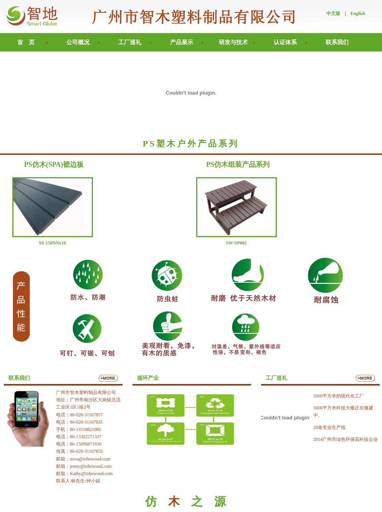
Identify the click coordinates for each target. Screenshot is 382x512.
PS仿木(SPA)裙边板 (54, 164)
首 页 (26, 42)
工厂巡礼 (129, 42)
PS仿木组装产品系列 (238, 164)
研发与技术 (233, 42)
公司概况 (77, 42)
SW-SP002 (236, 243)
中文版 (333, 13)
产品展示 (181, 42)
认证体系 (285, 42)
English (358, 13)
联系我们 (337, 42)
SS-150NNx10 (52, 243)
